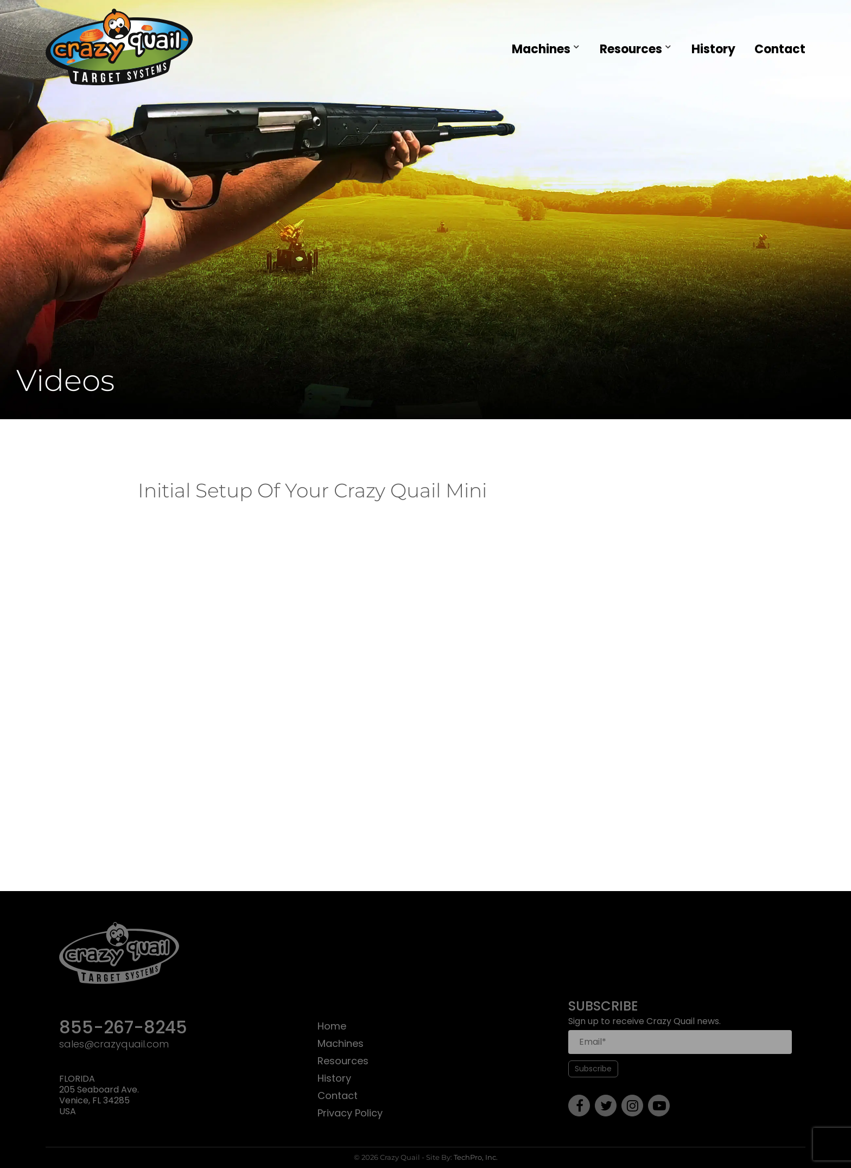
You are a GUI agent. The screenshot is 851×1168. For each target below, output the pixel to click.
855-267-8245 (123, 1028)
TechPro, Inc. (476, 1157)
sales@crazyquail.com (114, 1044)
